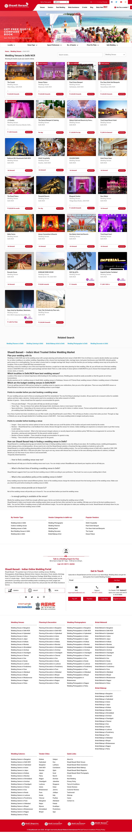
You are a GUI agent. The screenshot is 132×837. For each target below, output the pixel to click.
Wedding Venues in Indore (19, 636)
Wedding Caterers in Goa (19, 790)
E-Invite (84, 7)
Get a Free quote (46, 2)
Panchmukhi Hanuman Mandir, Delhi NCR (19, 125)
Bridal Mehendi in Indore (103, 636)
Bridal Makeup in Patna (102, 749)
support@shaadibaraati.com (76, 592)
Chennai (41, 798)
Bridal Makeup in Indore (102, 702)
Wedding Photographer (55, 523)
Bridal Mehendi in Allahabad (104, 672)
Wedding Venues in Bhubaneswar (21, 677)
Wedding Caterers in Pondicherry (21, 798)
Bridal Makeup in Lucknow (103, 729)
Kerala (41, 795)
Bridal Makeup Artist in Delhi (55, 343)
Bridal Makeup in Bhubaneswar (105, 743)
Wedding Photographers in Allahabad (79, 672)
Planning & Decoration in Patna (49, 683)
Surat (54, 773)
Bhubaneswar (43, 790)
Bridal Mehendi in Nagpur (103, 680)
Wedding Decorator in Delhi (99, 343)
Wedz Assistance (73, 7)
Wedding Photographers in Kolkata (78, 641)
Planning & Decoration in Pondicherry (51, 666)
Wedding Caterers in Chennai (20, 787)
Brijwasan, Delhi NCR (45, 87)
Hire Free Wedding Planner (100, 2)
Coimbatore (56, 767)
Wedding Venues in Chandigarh (21, 653)
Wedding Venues (16, 51)
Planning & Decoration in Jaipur (49, 639)
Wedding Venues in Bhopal (19, 675)
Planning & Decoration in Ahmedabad (51, 647)
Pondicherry (56, 809)
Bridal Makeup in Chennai (103, 721)
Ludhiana (56, 765)
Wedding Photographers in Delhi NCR (79, 630)
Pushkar (55, 798)
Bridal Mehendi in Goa (102, 658)
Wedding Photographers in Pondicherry (79, 666)
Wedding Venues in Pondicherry (21, 666)
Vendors (50, 7)
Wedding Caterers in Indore (19, 767)
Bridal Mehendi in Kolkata (103, 641)
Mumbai (41, 770)
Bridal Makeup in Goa (102, 724)
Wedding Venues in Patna (19, 683)
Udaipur (55, 759)
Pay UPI (74, 599)
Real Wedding (60, 7)
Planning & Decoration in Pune (48, 669)
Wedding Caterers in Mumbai (20, 776)
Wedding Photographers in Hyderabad (79, 633)
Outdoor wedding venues (19, 526)
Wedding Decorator (54, 531)
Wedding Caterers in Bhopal (20, 806)
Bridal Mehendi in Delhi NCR (104, 630)
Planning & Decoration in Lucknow (50, 664)
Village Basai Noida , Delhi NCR (79, 201)
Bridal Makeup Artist (54, 534)
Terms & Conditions (89, 830)
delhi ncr (59, 2)
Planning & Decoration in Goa (48, 658)
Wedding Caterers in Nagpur (20, 812)
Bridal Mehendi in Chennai (103, 655)
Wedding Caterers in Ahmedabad (21, 778)
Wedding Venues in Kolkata (19, 641)
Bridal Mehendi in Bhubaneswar (105, 677)
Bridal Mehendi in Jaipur (102, 639)
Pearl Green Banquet (92, 526)
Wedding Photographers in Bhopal (78, 675)
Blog (91, 7)
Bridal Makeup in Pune (102, 735)
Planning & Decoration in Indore (49, 636)
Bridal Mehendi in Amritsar (103, 650)
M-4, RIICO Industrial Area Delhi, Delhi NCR (19, 315)
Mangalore (42, 801)
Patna (41, 776)
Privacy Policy (100, 830)
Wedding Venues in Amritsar (20, 650)
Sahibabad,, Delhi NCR (76, 87)
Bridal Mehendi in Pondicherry (104, 666)
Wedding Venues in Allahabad (20, 672)
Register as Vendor (119, 599)
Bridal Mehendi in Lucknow (103, 664)
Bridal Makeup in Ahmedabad (104, 713)
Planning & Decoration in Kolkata (49, 641)
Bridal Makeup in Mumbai (103, 710)
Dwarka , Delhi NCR (44, 163)
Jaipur (41, 773)
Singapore (56, 784)
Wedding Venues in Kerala (19, 661)
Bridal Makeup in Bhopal (102, 740)
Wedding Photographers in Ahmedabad (79, 647)
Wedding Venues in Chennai (20, 655)
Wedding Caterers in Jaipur (19, 770)
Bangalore (42, 765)
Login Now (104, 599)
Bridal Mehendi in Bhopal (103, 675)
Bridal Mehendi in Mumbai (103, 644)
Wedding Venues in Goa (18, 658)
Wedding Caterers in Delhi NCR (21, 762)
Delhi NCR (26, 51)
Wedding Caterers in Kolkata (20, 773)
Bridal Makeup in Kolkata (103, 707)
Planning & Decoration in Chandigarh (50, 653)
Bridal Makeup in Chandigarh (104, 718)
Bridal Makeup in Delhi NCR (103, 696)
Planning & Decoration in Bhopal (49, 675)
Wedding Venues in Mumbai (20, 644)
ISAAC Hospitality (91, 523)
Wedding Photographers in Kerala (77, 661)
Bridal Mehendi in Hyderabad (104, 633)
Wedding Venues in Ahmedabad (21, 647)
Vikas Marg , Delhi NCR (14, 87)
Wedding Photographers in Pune (77, 669)
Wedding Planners (54, 526)
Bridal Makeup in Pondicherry (104, 732)
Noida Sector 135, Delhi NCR (47, 277)
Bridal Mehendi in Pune (102, 669)
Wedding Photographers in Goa (77, 658)
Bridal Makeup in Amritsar (103, 716)
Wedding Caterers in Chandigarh (21, 784)
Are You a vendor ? (121, 7)
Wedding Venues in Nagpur (19, 680)
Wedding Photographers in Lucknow (78, 664)
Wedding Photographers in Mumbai (78, 644)
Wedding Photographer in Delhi (77, 343)
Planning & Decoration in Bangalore (50, 628)
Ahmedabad (43, 809)
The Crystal (89, 531)
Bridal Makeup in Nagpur (103, 746)
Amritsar (55, 778)
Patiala (55, 803)
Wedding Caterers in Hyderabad (21, 765)
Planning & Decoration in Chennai (49, 655)
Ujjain (54, 770)
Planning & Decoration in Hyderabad (50, 633)
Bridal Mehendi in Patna (102, 683)
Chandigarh (42, 781)
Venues (42, 7)
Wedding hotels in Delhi (18, 523)
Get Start (117, 580)
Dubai (54, 787)
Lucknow (42, 784)
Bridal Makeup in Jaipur (102, 704)
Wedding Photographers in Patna (77, 686)
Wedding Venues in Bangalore (20, 628)
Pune (40, 792)
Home (7, 51)
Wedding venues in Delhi (18, 528)
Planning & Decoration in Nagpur (49, 680)
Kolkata (41, 759)
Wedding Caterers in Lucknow (20, 795)
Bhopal (41, 812)
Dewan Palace (90, 534)
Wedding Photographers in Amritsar (78, 650)
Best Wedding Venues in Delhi (20, 531)
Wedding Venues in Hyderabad (20, 633)
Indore (41, 787)
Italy (54, 795)
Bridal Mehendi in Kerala (102, 661)
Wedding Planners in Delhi (15, 343)
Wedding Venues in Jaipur (19, 639)
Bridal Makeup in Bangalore (104, 693)
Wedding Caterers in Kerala (19, 792)
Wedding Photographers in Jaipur (77, 639)
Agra (54, 812)
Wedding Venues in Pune (19, 669)
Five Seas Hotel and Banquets (95, 528)
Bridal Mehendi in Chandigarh (104, 653)
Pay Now (89, 599)
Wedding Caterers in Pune (19, 801)
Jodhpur (55, 792)
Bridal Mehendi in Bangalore (104, 628)
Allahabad (56, 801)
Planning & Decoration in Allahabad (50, 672)
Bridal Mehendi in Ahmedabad (104, 647)
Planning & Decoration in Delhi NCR (50, 630)
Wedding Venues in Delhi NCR (20, 630)
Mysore (41, 806)
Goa (54, 762)
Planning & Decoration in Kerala (49, 661)
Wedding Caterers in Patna (19, 814)
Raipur (41, 803)
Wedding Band (53, 528)
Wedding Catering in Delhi (34, 343)
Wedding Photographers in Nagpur (78, 683)
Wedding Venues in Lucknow (20, 664)
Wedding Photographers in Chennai (78, 655)
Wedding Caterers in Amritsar (20, 781)
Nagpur (41, 778)
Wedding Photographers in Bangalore (79, 628)
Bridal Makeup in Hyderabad (104, 699)
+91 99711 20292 (97, 592)
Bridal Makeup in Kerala (102, 727)
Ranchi (55, 776)
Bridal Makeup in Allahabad (103, 738)
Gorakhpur (56, 806)
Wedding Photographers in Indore (77, 636)
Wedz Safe (101, 7)
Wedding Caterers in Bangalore (21, 759)
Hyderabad (42, 762)
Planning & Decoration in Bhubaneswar (51, 677)
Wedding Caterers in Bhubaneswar (22, 809)
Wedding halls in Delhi (18, 534)
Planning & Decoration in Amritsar (49, 650)
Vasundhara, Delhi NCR (107, 87)
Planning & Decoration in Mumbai (49, 644)
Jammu (55, 790)
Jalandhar (56, 781)
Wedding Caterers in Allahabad (21, 803)
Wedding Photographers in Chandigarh (79, 653)
